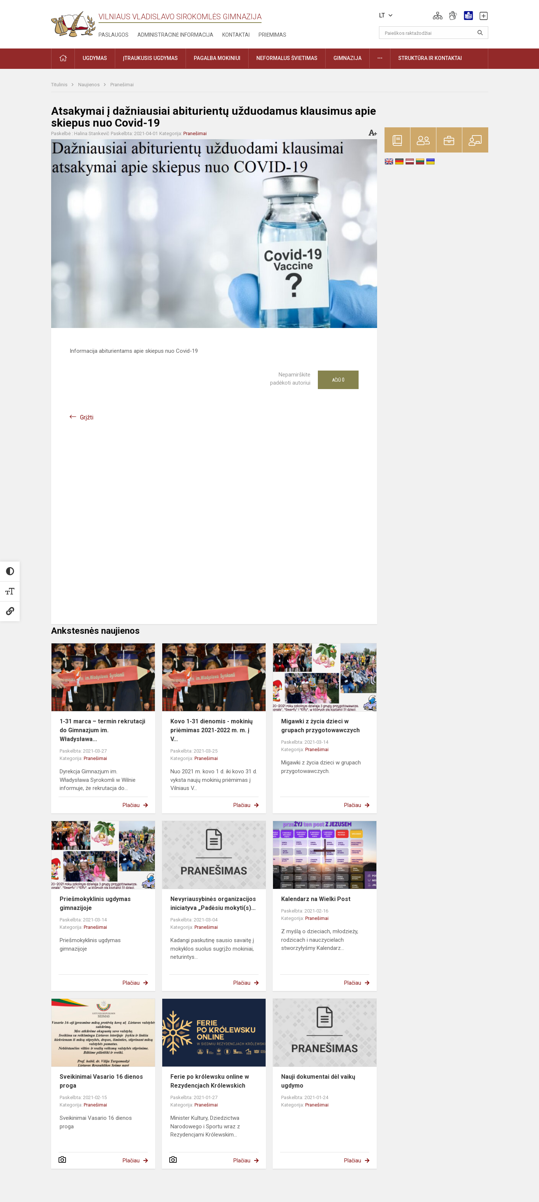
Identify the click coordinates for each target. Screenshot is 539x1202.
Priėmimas (272, 35)
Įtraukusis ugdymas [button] (150, 58)
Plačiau (131, 805)
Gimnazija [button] (347, 58)
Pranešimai (122, 84)
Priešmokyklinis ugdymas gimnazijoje (95, 903)
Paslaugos (114, 35)
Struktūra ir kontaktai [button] (430, 58)
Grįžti (86, 417)
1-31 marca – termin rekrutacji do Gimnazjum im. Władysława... (102, 730)
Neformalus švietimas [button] (286, 58)
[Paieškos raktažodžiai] (433, 32)
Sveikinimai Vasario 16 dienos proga (101, 1081)
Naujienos (89, 84)
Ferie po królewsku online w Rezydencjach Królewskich (209, 1081)
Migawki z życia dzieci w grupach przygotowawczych (320, 726)
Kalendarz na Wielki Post (315, 899)
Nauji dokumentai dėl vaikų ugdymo (318, 1081)
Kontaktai (236, 35)
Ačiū (338, 380)
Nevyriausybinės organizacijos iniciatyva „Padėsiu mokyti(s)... (213, 903)
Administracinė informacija (175, 35)
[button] (438, 15)
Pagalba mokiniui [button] (217, 58)
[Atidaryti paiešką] (480, 32)
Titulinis (60, 84)
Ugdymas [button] (95, 58)
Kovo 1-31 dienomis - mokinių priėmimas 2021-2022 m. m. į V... (211, 730)
